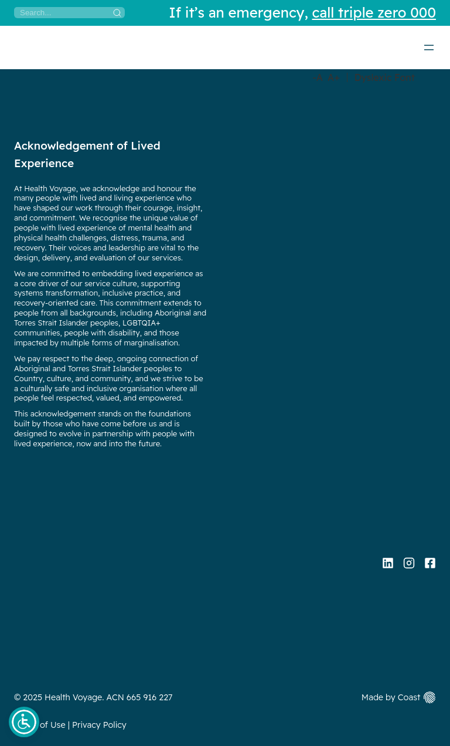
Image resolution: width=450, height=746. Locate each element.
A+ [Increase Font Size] (334, 77)
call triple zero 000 (374, 12)
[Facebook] (430, 563)
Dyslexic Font (384, 77)
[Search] (69, 12)
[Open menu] (429, 47)
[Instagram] (409, 563)
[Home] (14, 47)
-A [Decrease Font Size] (317, 77)
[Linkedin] (388, 563)
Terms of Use (40, 725)
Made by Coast (391, 697)
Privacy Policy (99, 725)
